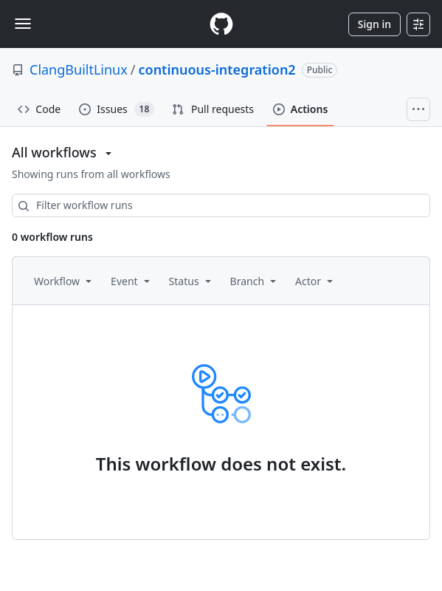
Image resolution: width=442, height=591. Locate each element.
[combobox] (221, 205)
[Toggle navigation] (23, 24)
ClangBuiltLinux (79, 69)
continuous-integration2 (216, 69)
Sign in (374, 24)
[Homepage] (221, 24)
